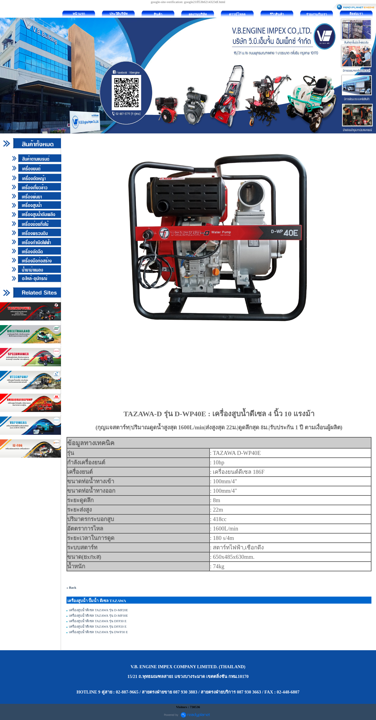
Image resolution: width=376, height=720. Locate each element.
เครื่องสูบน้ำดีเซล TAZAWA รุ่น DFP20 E (98, 626)
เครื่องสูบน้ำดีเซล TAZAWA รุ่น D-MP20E (98, 610)
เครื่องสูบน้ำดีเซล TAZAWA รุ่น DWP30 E (98, 632)
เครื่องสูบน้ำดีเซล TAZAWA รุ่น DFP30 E (98, 621)
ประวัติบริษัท (118, 14)
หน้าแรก (79, 14)
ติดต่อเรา (356, 14)
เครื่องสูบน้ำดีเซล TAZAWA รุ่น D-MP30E (98, 615)
